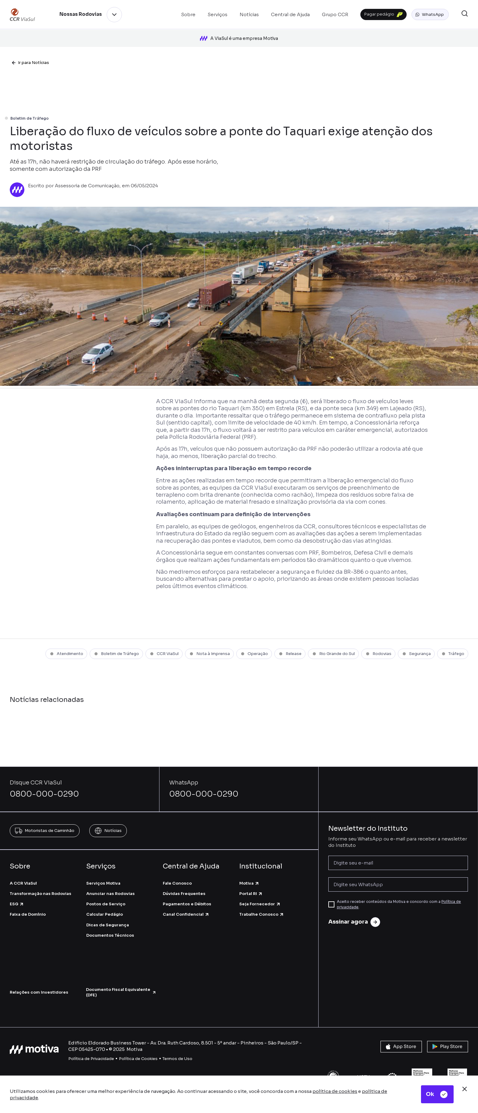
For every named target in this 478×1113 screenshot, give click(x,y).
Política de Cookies (138, 1050)
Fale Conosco (177, 874)
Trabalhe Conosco (261, 906)
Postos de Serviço (105, 895)
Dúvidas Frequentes (184, 885)
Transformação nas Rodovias (40, 885)
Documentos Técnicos (110, 926)
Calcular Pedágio (104, 906)
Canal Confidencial (186, 906)
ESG (17, 895)
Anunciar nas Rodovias (110, 885)
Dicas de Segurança (107, 916)
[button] (430, 14)
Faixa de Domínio (28, 906)
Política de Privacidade (91, 1050)
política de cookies (334, 1091)
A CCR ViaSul (23, 874)
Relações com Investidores (39, 983)
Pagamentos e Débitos (187, 895)
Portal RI (251, 885)
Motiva (249, 874)
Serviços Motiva (103, 874)
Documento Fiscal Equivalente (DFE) (121, 983)
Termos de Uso (177, 1050)
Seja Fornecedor (260, 895)
